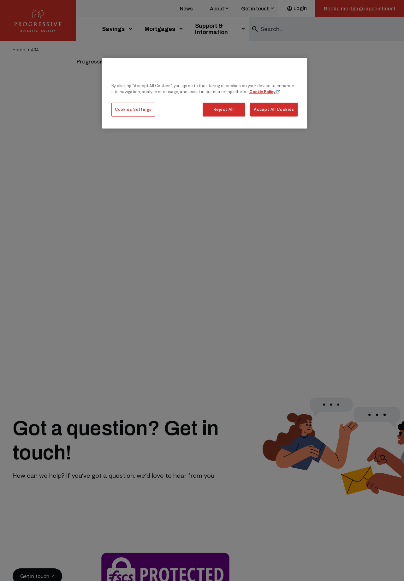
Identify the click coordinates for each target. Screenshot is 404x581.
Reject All (224, 109)
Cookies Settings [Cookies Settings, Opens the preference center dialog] (133, 109)
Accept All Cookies (274, 109)
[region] (204, 93)
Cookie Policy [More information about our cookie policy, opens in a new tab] (262, 91)
